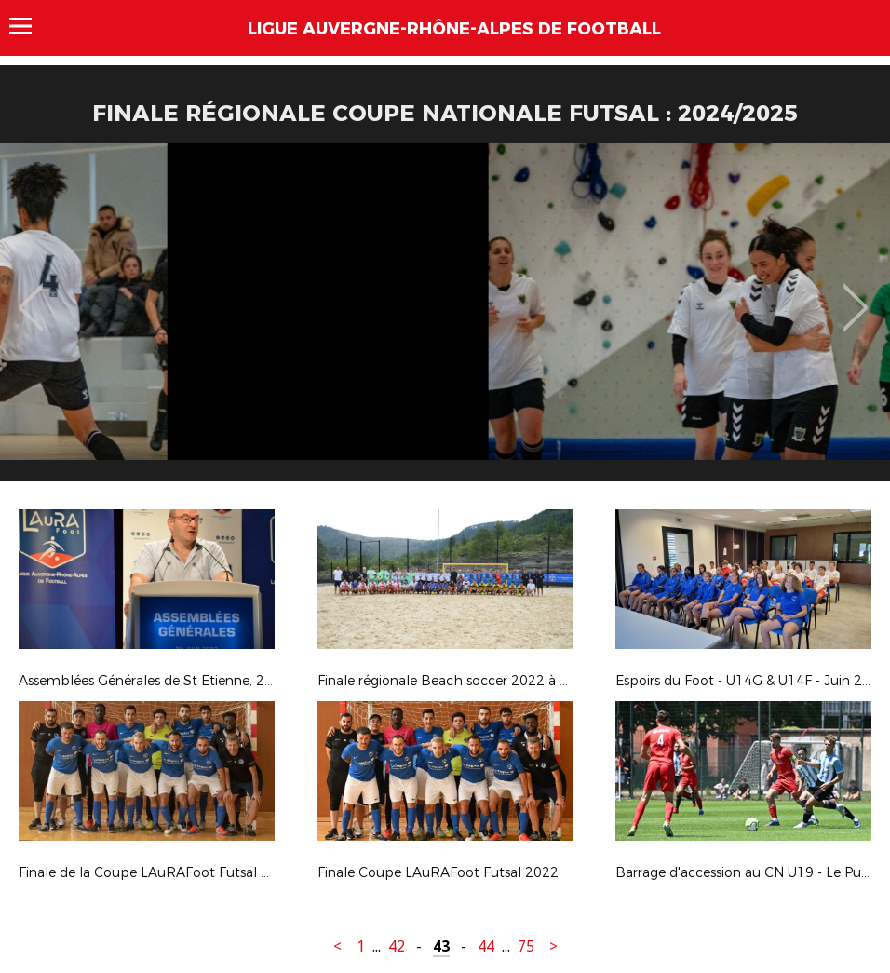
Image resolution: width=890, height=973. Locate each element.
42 (396, 946)
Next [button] (856, 294)
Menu (29, 26)
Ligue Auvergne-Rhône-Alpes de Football (454, 29)
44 (486, 946)
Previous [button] (31, 294)
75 (526, 946)
